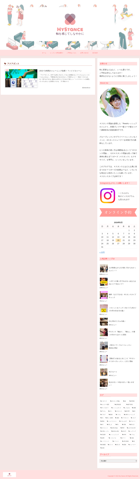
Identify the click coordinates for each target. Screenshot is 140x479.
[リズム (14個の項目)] (119, 414)
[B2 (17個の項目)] (134, 411)
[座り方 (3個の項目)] (117, 444)
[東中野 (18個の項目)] (127, 411)
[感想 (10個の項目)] (117, 417)
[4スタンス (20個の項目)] (118, 411)
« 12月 (102, 252)
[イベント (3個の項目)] (116, 441)
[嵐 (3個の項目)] (134, 441)
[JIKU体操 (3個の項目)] (126, 441)
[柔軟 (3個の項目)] (124, 444)
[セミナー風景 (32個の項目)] (106, 404)
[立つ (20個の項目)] (111, 411)
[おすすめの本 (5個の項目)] (131, 428)
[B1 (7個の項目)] (118, 424)
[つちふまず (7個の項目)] (123, 421)
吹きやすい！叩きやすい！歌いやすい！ (121, 383)
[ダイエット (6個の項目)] (104, 428)
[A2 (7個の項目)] (103, 424)
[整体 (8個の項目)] (103, 421)
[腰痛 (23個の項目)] (134, 407)
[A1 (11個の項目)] (102, 417)
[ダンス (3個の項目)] (110, 444)
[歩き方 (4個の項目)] (123, 431)
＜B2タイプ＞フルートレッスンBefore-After (120, 346)
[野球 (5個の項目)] (123, 428)
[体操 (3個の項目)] (133, 438)
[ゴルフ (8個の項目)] (133, 417)
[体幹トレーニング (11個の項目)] (130, 414)
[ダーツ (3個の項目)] (124, 438)
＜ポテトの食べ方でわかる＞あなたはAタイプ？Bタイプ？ (122, 282)
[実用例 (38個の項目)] (133, 401)
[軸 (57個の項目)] (125, 401)
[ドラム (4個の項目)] (133, 434)
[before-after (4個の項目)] (115, 431)
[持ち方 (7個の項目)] (133, 424)
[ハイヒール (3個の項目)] (113, 438)
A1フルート (113, 372)
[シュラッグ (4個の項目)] (132, 431)
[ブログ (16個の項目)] (104, 414)
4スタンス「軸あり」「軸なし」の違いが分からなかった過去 (122, 333)
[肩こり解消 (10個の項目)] (109, 417)
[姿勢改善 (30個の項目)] (119, 404)
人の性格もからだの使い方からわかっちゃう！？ (122, 269)
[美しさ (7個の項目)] (110, 424)
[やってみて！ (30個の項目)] (105, 407)
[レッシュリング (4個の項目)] (114, 434)
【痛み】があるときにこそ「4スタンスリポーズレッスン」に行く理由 (122, 359)
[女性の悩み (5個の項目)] (114, 428)
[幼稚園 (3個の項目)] (103, 444)
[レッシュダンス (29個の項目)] (116, 407)
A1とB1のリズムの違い (117, 321)
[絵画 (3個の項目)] (118, 448)
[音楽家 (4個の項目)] (104, 434)
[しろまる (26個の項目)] (127, 407)
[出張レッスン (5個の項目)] (105, 431)
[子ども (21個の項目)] (103, 411)
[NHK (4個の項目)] (124, 434)
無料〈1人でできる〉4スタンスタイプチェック (122, 296)
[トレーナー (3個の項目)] (132, 444)
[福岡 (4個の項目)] (104, 438)
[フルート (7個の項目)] (132, 421)
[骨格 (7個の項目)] (124, 424)
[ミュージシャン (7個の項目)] (112, 421)
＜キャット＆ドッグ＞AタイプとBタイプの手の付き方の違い (122, 309)
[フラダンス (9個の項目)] (125, 417)
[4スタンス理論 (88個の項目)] (115, 401)
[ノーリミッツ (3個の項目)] (105, 441)
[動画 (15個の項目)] (111, 414)
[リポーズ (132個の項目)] (104, 401)
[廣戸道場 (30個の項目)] (131, 404)
